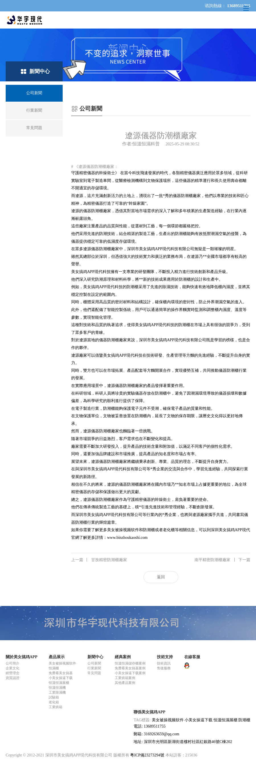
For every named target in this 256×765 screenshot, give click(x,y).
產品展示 (57, 657)
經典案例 (123, 657)
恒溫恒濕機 (57, 688)
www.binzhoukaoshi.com (127, 537)
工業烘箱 (55, 707)
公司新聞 (94, 663)
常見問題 (94, 673)
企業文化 (12, 668)
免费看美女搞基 (61, 673)
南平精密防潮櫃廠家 (222, 560)
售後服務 (164, 668)
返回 (161, 577)
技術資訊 (164, 663)
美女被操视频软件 (62, 663)
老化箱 (54, 702)
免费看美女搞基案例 (130, 668)
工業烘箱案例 (125, 678)
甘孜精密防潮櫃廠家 (99, 560)
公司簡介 (12, 663)
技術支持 (165, 657)
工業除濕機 (57, 692)
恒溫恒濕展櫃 (59, 683)
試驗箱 (54, 697)
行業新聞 (94, 668)
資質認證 (12, 678)
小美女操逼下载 (61, 678)
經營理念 (12, 673)
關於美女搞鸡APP (21, 657)
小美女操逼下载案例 (130, 673)
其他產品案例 (125, 683)
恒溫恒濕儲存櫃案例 (130, 663)
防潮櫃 (244, 720)
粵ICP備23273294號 (147, 755)
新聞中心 (95, 657)
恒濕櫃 (54, 668)
